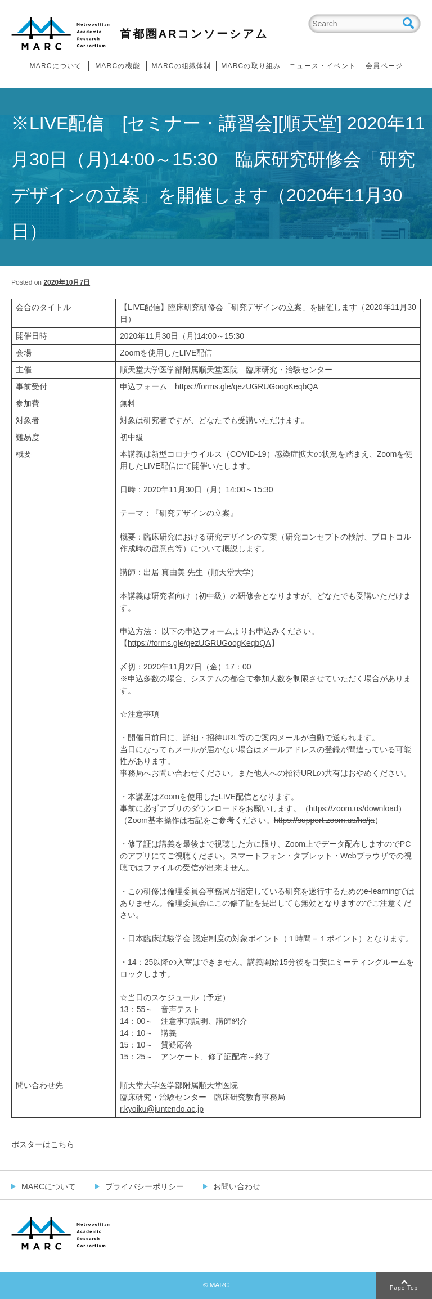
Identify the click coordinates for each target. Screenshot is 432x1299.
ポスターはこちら (42, 1144)
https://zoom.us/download (353, 808)
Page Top (404, 1288)
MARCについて (56, 66)
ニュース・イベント (322, 66)
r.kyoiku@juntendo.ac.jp (162, 1108)
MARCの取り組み (251, 66)
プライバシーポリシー (144, 1186)
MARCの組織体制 (181, 66)
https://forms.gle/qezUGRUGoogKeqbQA (246, 386)
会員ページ (384, 66)
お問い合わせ (236, 1186)
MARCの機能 (117, 66)
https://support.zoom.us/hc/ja (324, 820)
